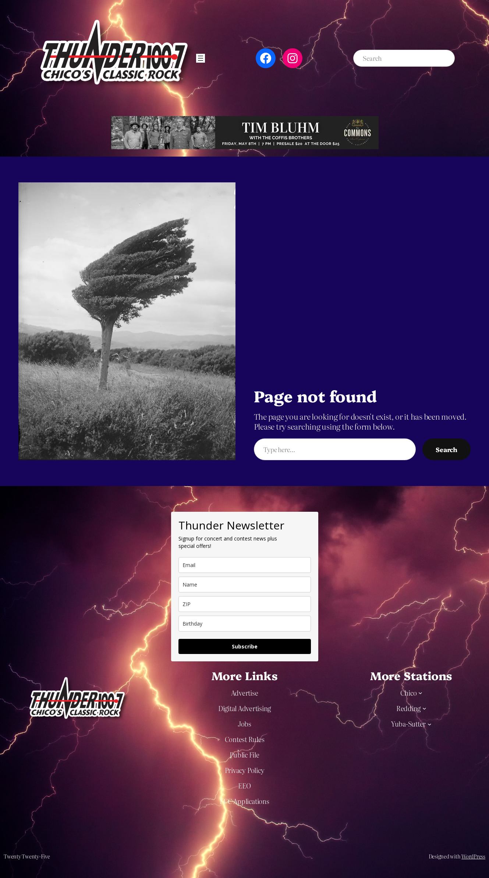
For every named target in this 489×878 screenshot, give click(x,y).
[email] (244, 565)
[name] (244, 584)
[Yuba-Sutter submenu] (430, 724)
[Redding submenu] (424, 708)
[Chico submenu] (420, 693)
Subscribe (245, 646)
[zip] (244, 604)
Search (446, 449)
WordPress (473, 856)
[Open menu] (200, 58)
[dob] (244, 624)
